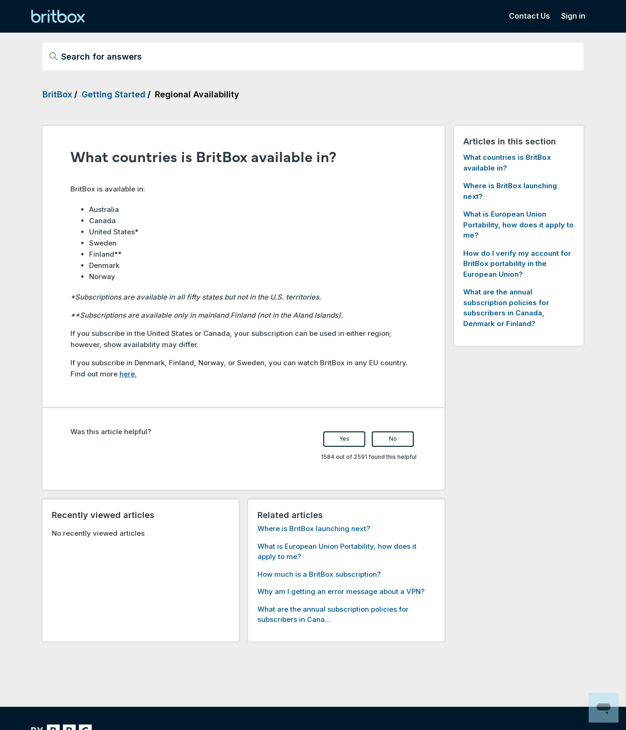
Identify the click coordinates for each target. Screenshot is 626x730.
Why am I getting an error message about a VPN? (340, 591)
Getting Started (114, 94)
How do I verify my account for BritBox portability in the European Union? (517, 264)
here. (128, 373)
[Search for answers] (313, 56)
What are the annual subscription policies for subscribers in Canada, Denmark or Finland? (506, 307)
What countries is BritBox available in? (507, 162)
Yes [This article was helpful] (344, 438)
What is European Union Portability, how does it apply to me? (518, 224)
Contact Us (529, 15)
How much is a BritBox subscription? (319, 574)
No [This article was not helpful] (393, 438)
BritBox (57, 94)
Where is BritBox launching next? (313, 528)
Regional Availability (197, 94)
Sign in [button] (573, 15)
